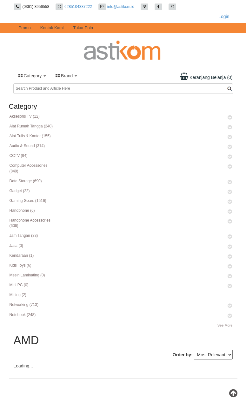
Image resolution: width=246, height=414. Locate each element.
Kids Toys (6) (20, 265)
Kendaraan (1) (22, 255)
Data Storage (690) (26, 181)
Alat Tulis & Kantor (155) (30, 136)
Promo (25, 27)
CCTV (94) (19, 155)
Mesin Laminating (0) (27, 275)
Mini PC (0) (19, 285)
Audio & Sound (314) (27, 146)
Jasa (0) (16, 245)
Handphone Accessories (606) (30, 223)
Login (223, 16)
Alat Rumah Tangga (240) (31, 126)
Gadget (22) (20, 191)
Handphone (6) (22, 210)
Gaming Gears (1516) (28, 200)
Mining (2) (18, 295)
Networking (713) (24, 304)
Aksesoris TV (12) (25, 116)
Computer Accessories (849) (29, 168)
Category (32, 75)
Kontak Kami (52, 27)
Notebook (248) (23, 315)
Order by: (183, 354)
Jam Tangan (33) (24, 235)
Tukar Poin (83, 27)
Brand (66, 75)
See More (225, 325)
